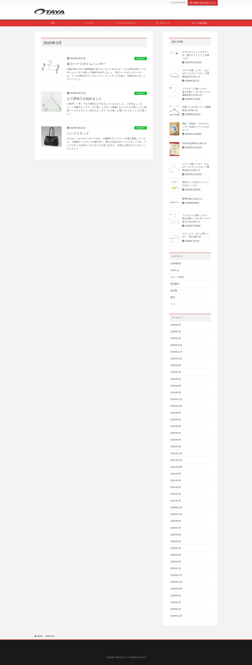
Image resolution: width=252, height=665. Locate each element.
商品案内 (140, 58)
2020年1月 (175, 568)
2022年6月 (175, 426)
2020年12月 (176, 507)
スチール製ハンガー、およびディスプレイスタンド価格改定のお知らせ (195, 73)
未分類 (173, 290)
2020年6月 (175, 534)
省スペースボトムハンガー (86, 64)
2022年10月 (176, 406)
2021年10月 (176, 467)
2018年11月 (176, 616)
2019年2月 (175, 602)
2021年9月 (175, 473)
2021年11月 (176, 460)
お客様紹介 (176, 263)
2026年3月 (175, 324)
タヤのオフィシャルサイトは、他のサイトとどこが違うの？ (195, 55)
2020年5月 (175, 541)
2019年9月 (175, 595)
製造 (172, 297)
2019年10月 (176, 588)
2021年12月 (176, 453)
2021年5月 (175, 487)
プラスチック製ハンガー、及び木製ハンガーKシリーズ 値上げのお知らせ (196, 218)
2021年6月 (175, 480)
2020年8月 (175, 521)
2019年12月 (176, 575)
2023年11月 (176, 352)
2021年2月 (175, 494)
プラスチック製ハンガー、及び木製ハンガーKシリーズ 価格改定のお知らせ (197, 91)
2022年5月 (175, 433)
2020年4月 (175, 548)
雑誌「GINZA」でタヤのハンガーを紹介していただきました (195, 126)
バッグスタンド (78, 133)
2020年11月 (176, 514)
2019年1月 (175, 609)
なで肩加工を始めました (84, 98)
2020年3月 (175, 555)
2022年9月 (175, 412)
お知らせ (174, 270)
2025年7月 (175, 331)
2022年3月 (175, 439)
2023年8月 (175, 365)
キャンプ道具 (177, 277)
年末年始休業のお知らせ (194, 143)
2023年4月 (175, 385)
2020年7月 (175, 528)
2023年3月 (175, 392)
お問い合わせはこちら (203, 2)
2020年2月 (175, 561)
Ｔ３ (172, 304)
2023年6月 (175, 379)
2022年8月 (175, 419)
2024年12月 (176, 345)
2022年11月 (176, 399)
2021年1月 (175, 500)
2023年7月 (175, 372)
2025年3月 (175, 338)
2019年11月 (176, 582)
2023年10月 (176, 358)
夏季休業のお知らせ (192, 198)
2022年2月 (175, 446)
